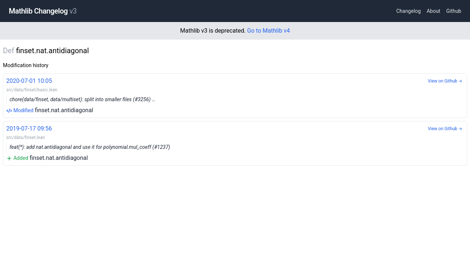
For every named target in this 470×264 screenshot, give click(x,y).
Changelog (408, 11)
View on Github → (445, 81)
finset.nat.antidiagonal (235, 95)
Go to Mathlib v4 (268, 30)
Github (453, 11)
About (433, 11)
